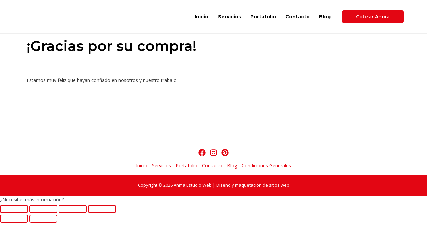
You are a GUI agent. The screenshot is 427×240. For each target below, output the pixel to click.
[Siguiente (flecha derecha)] (43, 219)
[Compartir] (43, 209)
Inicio (201, 17)
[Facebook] (202, 152)
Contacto (297, 17)
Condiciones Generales (266, 165)
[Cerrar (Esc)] (14, 209)
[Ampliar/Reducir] (102, 209)
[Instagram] (213, 152)
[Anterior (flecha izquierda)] (14, 219)
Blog (325, 17)
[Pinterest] (225, 152)
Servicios (229, 17)
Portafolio (263, 17)
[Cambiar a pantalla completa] (73, 209)
